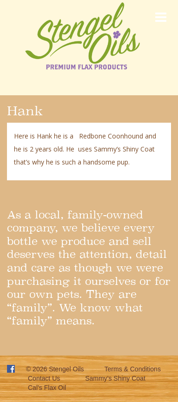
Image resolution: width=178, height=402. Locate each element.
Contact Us (44, 378)
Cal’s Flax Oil (47, 387)
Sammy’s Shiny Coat (115, 378)
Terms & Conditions (133, 369)
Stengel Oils (66, 369)
